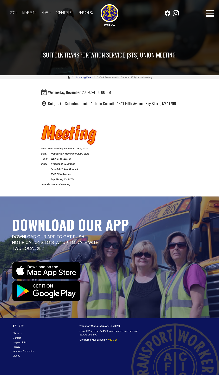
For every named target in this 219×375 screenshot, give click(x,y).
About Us (18, 333)
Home (68, 77)
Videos (16, 355)
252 (13, 12)
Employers (86, 12)
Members (29, 12)
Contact (17, 337)
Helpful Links (20, 342)
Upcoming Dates (84, 77)
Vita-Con (112, 339)
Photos (16, 346)
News (46, 12)
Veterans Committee (24, 351)
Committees (65, 12)
